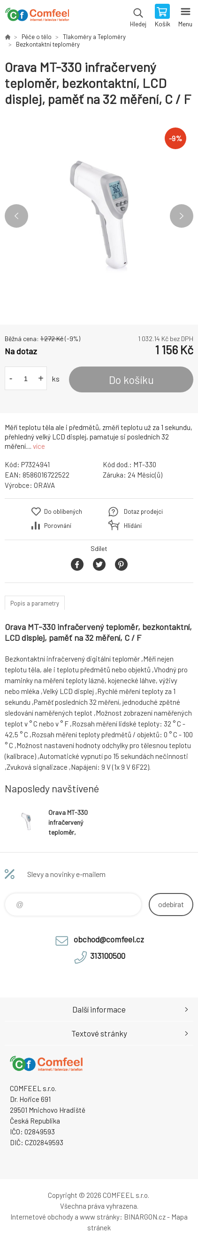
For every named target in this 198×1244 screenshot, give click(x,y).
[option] (99, 216)
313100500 (107, 955)
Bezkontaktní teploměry (48, 44)
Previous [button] (16, 216)
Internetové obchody (41, 1216)
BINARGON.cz (145, 1216)
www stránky (100, 1216)
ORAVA (44, 485)
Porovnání (57, 525)
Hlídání (133, 525)
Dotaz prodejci (143, 511)
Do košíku (131, 379)
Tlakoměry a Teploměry (94, 36)
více (39, 446)
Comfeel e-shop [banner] (37, 16)
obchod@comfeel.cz (109, 939)
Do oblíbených (63, 511)
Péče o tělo (37, 36)
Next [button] (181, 216)
